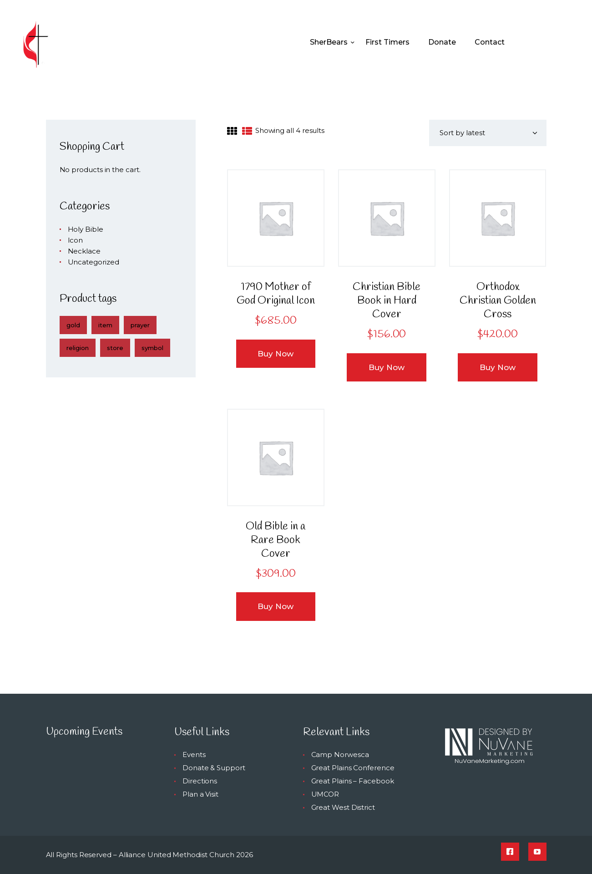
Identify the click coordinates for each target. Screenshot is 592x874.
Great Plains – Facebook (352, 781)
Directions (199, 781)
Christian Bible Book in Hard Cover (386, 300)
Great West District (343, 807)
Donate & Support (213, 767)
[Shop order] (487, 133)
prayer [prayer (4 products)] (140, 325)
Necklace (84, 251)
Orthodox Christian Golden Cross (498, 300)
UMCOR (325, 794)
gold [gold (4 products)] (73, 325)
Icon (75, 240)
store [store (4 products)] (115, 347)
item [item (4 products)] (105, 325)
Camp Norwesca (340, 754)
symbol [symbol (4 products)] (152, 347)
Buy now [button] (275, 353)
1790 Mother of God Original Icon (276, 294)
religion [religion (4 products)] (77, 347)
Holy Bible (85, 229)
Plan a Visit (200, 794)
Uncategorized (93, 262)
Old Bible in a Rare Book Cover (275, 540)
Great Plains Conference (353, 767)
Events (194, 754)
